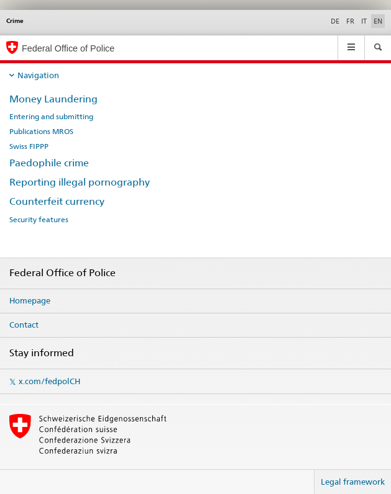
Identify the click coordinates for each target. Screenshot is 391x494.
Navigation (38, 75)
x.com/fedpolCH (49, 381)
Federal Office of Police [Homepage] (68, 48)
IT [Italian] (364, 21)
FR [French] (350, 21)
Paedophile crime (49, 163)
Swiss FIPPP (28, 146)
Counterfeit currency (56, 201)
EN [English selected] (378, 21)
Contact (24, 325)
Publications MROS (41, 131)
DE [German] (335, 21)
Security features (38, 219)
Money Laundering (53, 99)
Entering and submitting (51, 116)
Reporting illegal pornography (79, 182)
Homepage (29, 300)
